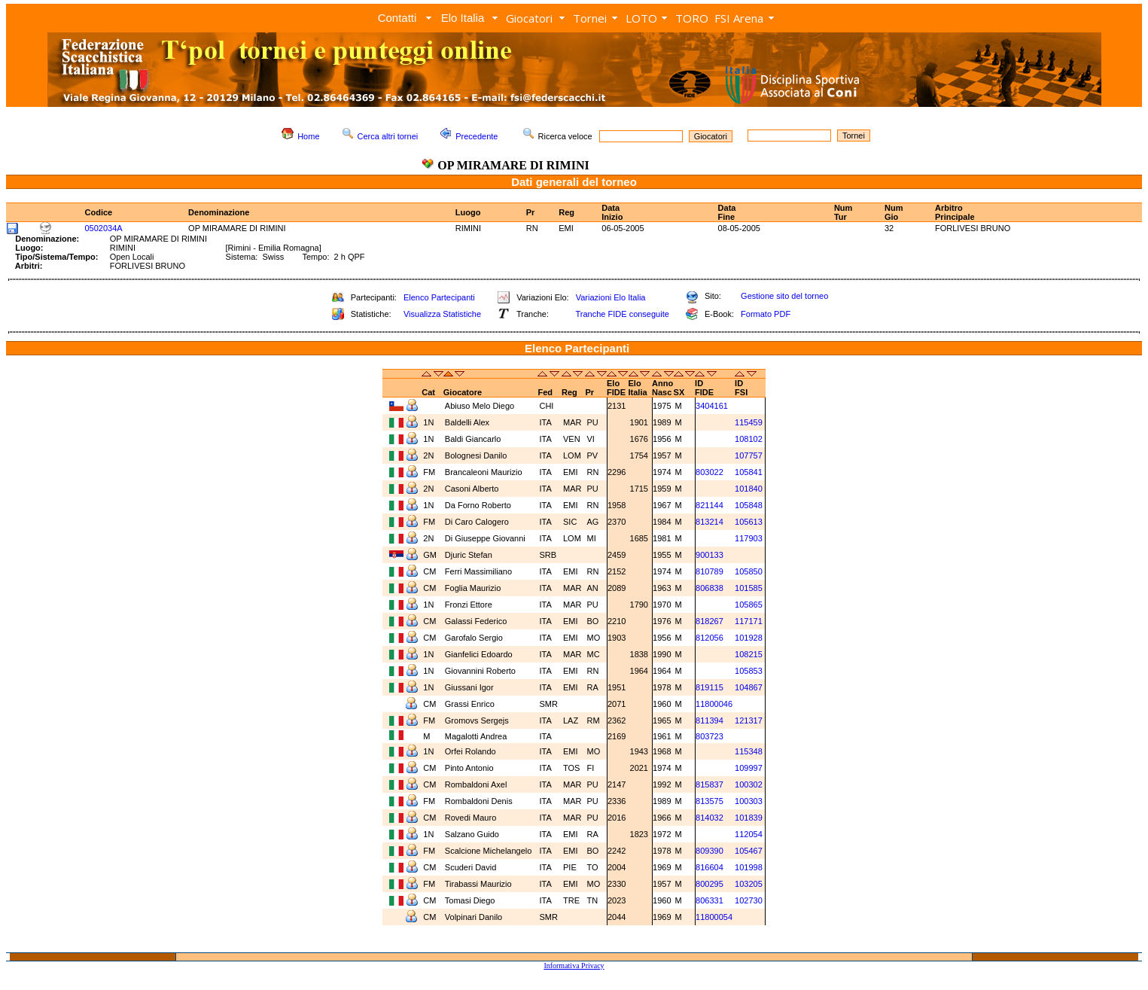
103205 (749, 883)
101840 (749, 488)
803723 (709, 736)
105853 (749, 670)
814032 (709, 817)
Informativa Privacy (574, 965)
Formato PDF (765, 313)
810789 (709, 571)
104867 (749, 687)
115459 (749, 422)
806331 (709, 900)
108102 (749, 438)
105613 (749, 521)
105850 (749, 571)
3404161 (712, 405)
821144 (709, 505)
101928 (749, 637)
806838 (709, 587)
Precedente (476, 136)
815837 (709, 784)
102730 (749, 900)
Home (308, 136)
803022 (709, 472)
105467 (749, 850)
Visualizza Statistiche (442, 313)
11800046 (714, 703)
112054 (749, 834)
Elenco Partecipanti (439, 297)
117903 (749, 538)
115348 (749, 751)
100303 (749, 801)
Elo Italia (463, 17)
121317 (749, 720)
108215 (749, 654)
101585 (749, 587)
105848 (749, 505)
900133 (709, 554)
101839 (749, 817)
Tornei (590, 18)
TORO (691, 18)
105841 (749, 472)
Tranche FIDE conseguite (622, 313)
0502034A (104, 228)
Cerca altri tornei (388, 136)
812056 (709, 637)
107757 (749, 455)
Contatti (397, 17)
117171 (749, 621)
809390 (709, 850)
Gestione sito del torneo (784, 295)
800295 (709, 883)
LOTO (641, 18)
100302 (749, 784)
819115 (709, 687)
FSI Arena (738, 18)
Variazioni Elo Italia (611, 297)
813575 (709, 801)
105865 (749, 604)
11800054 (714, 916)
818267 (709, 621)
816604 (709, 867)
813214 (709, 521)
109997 (749, 767)
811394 (709, 720)
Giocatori (529, 18)
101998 (749, 867)
